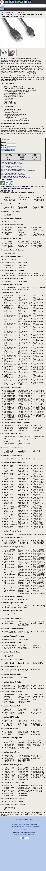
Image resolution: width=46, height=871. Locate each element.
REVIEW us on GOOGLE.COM (24, 819)
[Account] (29, 1)
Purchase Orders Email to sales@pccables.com (24, 824)
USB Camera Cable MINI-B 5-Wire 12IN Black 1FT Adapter (15, 165)
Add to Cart (8, 150)
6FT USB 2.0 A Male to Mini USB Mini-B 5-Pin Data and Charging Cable (18, 170)
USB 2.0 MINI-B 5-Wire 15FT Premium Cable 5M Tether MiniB (15, 177)
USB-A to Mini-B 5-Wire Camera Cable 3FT (11, 166)
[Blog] (6, 1)
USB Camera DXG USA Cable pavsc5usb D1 (11, 167)
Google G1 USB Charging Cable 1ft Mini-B (11, 162)
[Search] (23, 6)
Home (2, 12)
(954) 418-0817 (18, 834)
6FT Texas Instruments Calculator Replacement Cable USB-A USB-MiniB (18, 172)
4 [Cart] (11, 2)
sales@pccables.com (28, 834)
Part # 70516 (5, 139)
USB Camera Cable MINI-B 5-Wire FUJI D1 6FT (12, 169)
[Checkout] (17, 1)
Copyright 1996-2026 (13, 826)
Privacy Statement (30, 829)
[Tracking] (21, 1)
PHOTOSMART (10, 12)
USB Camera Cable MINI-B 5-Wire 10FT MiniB (12, 173)
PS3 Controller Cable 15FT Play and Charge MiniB (13, 176)
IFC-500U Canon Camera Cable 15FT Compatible (13, 174)
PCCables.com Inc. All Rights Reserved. (30, 826)
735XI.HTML (21, 12)
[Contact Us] (25, 1)
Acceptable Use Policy (19, 829)
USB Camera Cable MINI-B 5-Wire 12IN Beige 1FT (13, 163)
